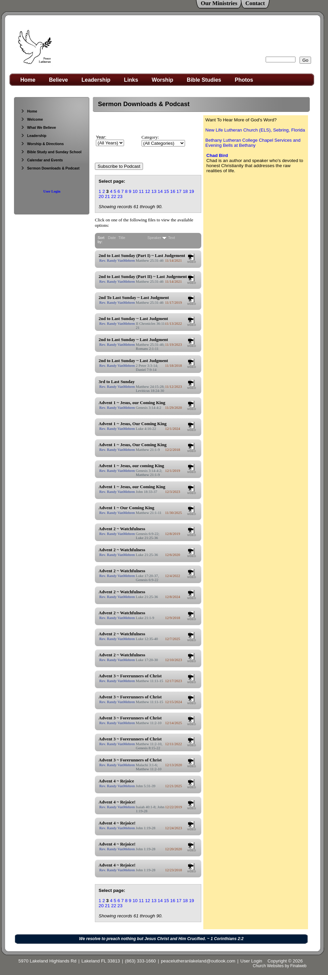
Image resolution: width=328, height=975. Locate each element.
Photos (244, 80)
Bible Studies (204, 80)
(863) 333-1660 (140, 960)
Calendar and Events (42, 160)
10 (135, 191)
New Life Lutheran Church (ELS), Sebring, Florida (255, 130)
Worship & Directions (42, 144)
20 (101, 196)
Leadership (96, 80)
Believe (58, 80)
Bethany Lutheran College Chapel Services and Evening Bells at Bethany (253, 143)
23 (120, 196)
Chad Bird (217, 155)
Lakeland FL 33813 (100, 960)
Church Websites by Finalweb (280, 965)
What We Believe (38, 127)
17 (179, 191)
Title (121, 238)
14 (160, 191)
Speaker (154, 238)
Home (27, 80)
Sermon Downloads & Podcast (50, 168)
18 (185, 191)
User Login (51, 191)
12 (147, 191)
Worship (162, 80)
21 (107, 196)
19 (191, 191)
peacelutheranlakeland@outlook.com (198, 960)
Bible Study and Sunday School (51, 152)
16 (172, 191)
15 (166, 191)
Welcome (32, 119)
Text (171, 238)
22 (113, 196)
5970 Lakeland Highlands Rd (47, 960)
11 (141, 191)
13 (154, 191)
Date (112, 238)
